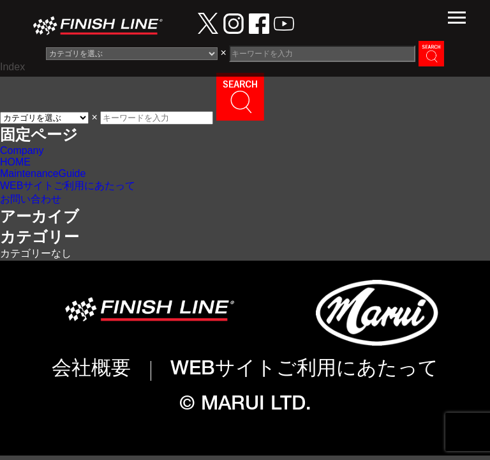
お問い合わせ (30, 199)
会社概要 (91, 370)
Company (21, 150)
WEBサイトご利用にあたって (67, 185)
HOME (15, 162)
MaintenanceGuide (42, 173)
